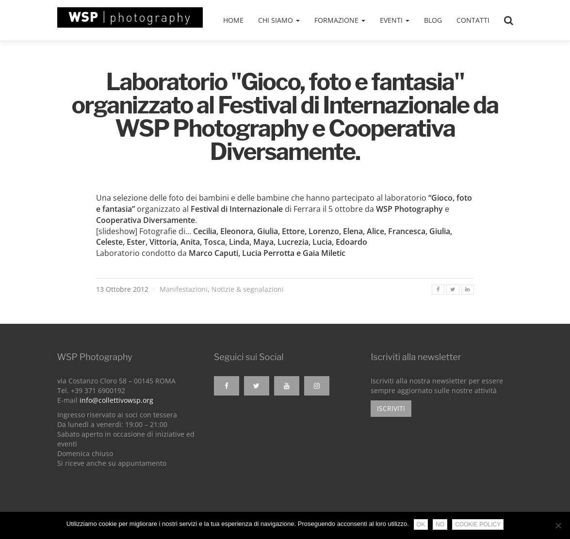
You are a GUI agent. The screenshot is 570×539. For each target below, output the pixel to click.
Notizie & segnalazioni (248, 289)
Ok (421, 524)
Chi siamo (279, 20)
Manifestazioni (184, 289)
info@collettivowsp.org (116, 400)
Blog (433, 20)
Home (233, 20)
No (440, 524)
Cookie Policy (478, 524)
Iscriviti (391, 408)
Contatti (472, 20)
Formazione (339, 20)
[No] (558, 525)
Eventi (394, 20)
